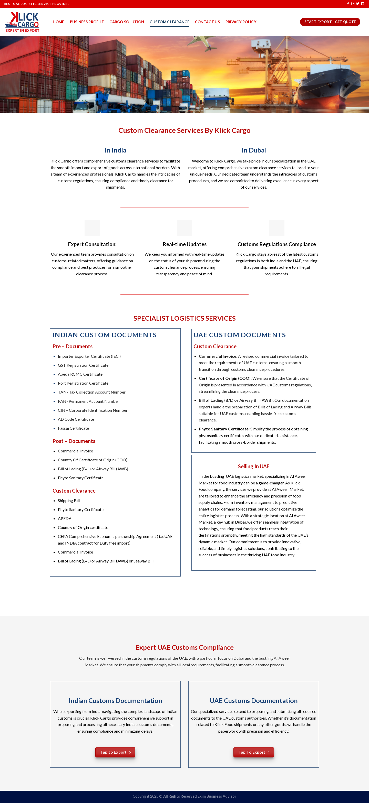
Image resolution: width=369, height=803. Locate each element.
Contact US (207, 22)
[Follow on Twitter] (357, 4)
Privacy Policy (241, 22)
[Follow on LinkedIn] (362, 4)
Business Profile (87, 22)
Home (58, 22)
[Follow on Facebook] (348, 4)
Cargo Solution (126, 22)
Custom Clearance (169, 22)
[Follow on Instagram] (352, 4)
